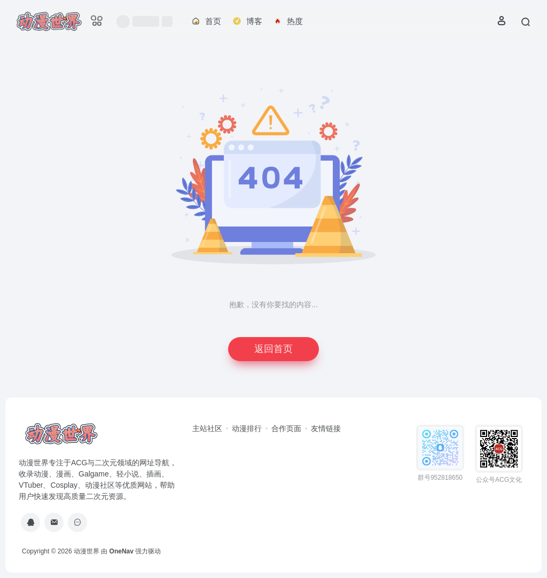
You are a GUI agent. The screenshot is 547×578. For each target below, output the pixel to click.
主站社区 (207, 428)
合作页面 (286, 428)
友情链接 (326, 428)
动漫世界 (86, 551)
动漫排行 (247, 428)
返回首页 (273, 348)
